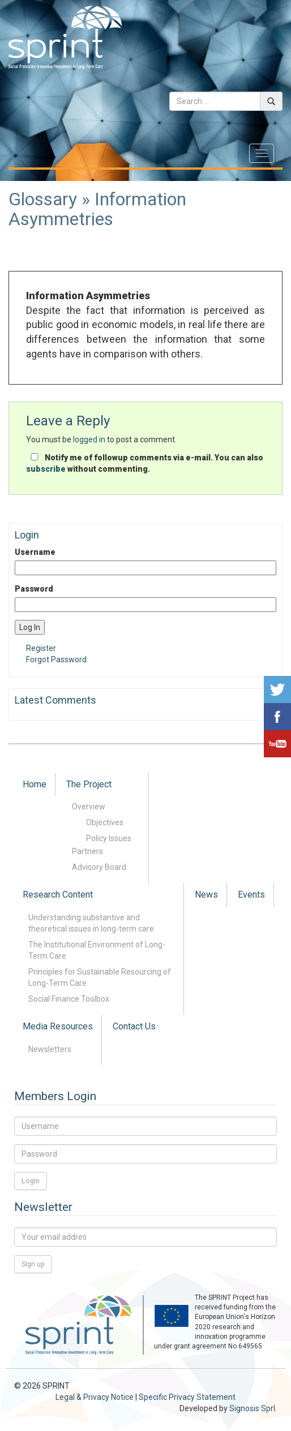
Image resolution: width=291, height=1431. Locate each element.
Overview (88, 806)
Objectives (104, 822)
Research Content (58, 894)
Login (31, 1180)
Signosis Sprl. (253, 1408)
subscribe (46, 468)
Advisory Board (99, 867)
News (206, 894)
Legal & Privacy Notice (94, 1397)
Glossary (42, 199)
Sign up (33, 1264)
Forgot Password (56, 659)
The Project (89, 784)
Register (41, 648)
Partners (87, 851)
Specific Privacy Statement (187, 1397)
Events (251, 894)
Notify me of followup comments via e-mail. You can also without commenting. (144, 463)
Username (35, 552)
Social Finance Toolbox (68, 998)
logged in (89, 439)
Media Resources (58, 1026)
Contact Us (134, 1026)
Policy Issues (108, 838)
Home (34, 784)
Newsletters (49, 1049)
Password (34, 588)
